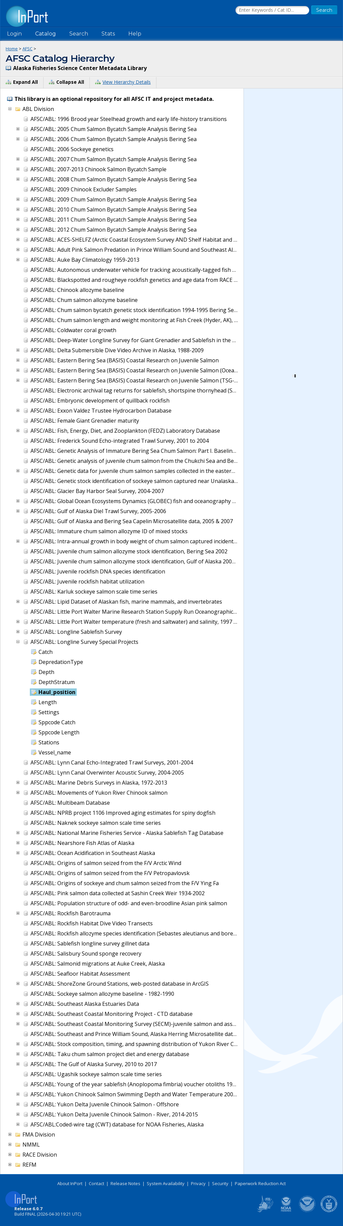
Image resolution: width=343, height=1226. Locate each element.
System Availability (166, 1183)
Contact (96, 1183)
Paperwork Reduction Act (260, 1183)
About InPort (69, 1183)
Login (14, 33)
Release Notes (125, 1183)
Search (78, 33)
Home (12, 49)
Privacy (198, 1183)
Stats (108, 33)
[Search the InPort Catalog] (272, 10)
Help (134, 33)
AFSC (27, 49)
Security (220, 1183)
